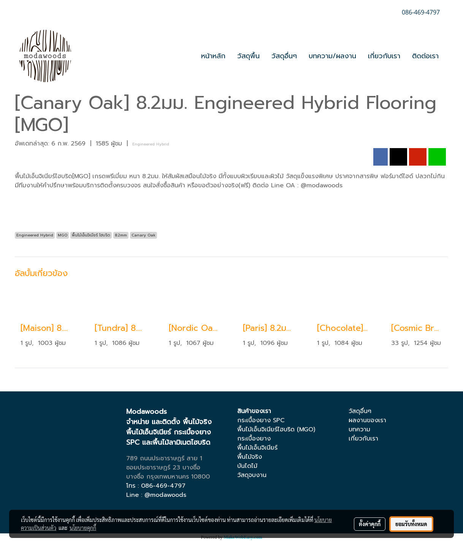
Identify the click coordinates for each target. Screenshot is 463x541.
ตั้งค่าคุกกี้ (370, 523)
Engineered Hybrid (150, 144)
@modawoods (165, 495)
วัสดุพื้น (248, 56)
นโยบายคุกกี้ (83, 527)
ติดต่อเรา (425, 56)
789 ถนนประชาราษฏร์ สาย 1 (164, 458)
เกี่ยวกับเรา (384, 56)
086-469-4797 (163, 485)
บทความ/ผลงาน (332, 56)
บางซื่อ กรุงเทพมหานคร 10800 (168, 476)
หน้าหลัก (213, 56)
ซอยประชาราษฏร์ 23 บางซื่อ (163, 467)
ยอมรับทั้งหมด (411, 523)
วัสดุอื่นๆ (284, 56)
